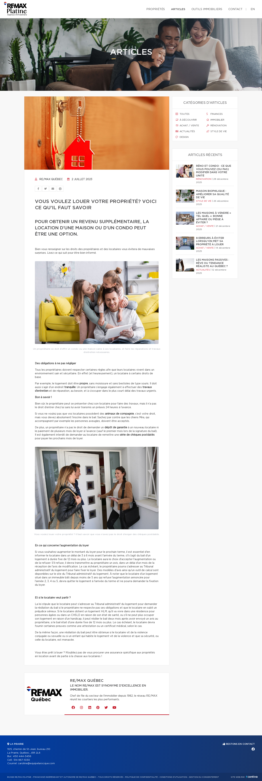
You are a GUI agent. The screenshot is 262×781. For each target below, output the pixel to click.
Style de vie (216, 131)
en (253, 9)
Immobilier (215, 120)
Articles (178, 9)
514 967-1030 (22, 760)
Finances (214, 114)
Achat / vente (187, 125)
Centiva (252, 777)
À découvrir (186, 120)
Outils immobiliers (206, 9)
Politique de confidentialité (141, 777)
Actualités (185, 131)
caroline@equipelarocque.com (36, 763)
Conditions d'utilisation (173, 777)
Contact (235, 9)
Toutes (182, 114)
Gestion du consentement (204, 777)
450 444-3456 (22, 756)
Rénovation (216, 125)
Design (182, 137)
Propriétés (155, 9)
